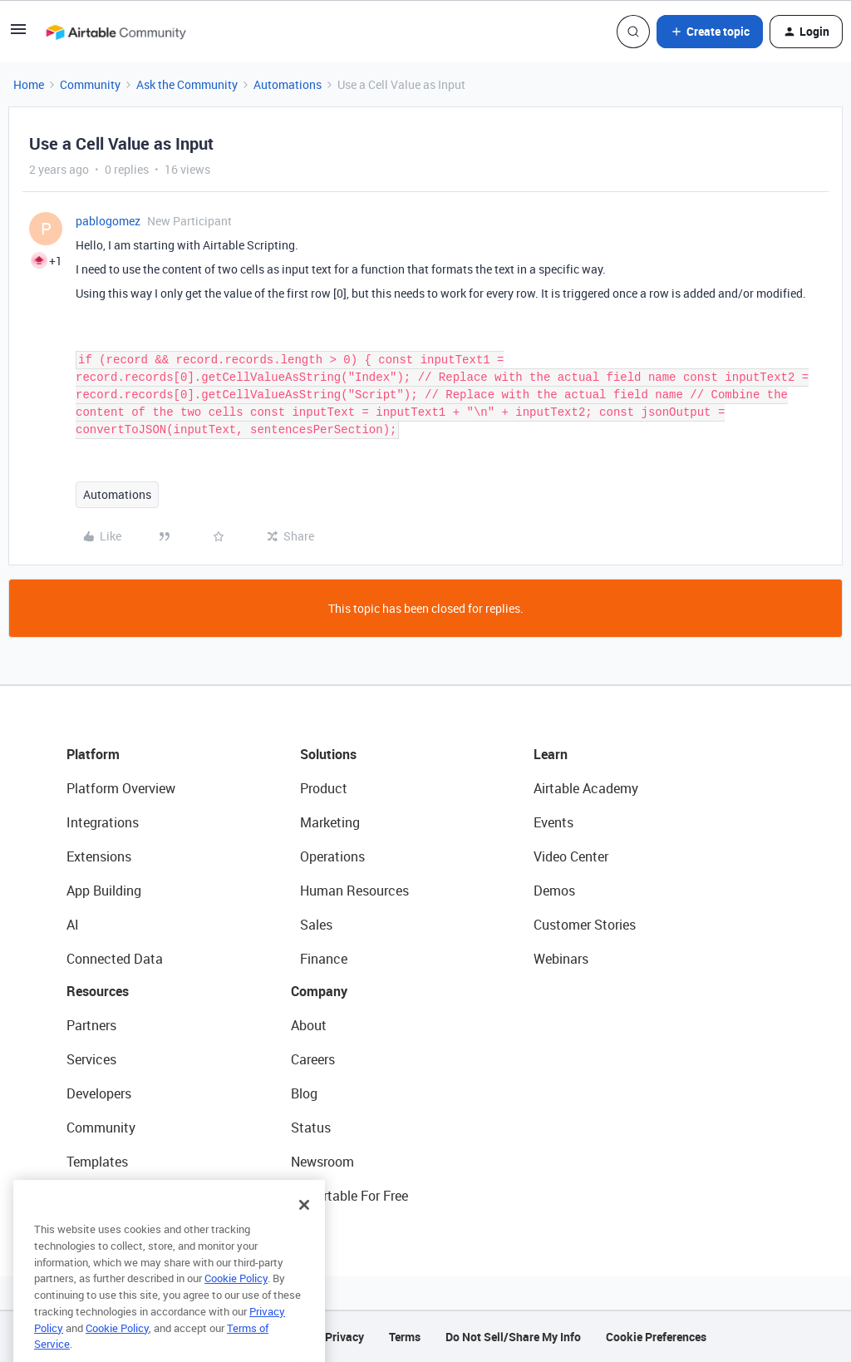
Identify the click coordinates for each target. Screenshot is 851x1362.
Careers (313, 1059)
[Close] (304, 1231)
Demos (554, 890)
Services (91, 1059)
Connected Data (114, 959)
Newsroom (322, 1161)
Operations (332, 856)
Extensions (98, 856)
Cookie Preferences (656, 1337)
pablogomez (108, 221)
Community (90, 84)
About (309, 1025)
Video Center (571, 856)
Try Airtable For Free (349, 1196)
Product (323, 788)
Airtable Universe (116, 1196)
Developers (98, 1093)
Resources (97, 991)
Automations (287, 84)
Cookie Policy (236, 1304)
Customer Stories (585, 924)
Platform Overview (120, 788)
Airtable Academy (586, 788)
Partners (91, 1025)
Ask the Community (187, 84)
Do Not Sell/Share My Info (513, 1337)
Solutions (328, 754)
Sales (316, 924)
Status (311, 1127)
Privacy (344, 1337)
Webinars (561, 959)
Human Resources (354, 890)
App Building (103, 890)
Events (553, 822)
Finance (323, 959)
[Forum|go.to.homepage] (115, 31)
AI (72, 924)
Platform (93, 754)
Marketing (330, 822)
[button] (18, 34)
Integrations (102, 822)
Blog (304, 1093)
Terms (405, 1337)
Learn (551, 754)
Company (319, 991)
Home (28, 84)
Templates (97, 1161)
